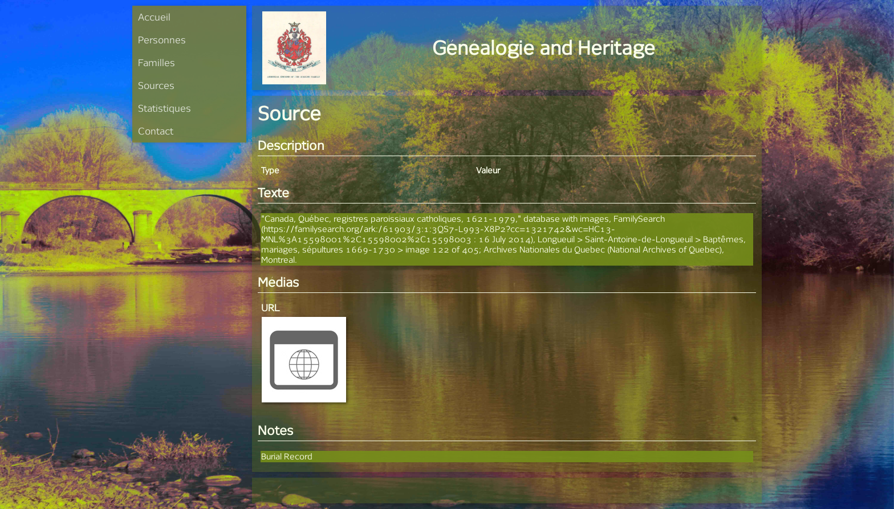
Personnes (162, 39)
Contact (155, 130)
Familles (156, 62)
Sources (156, 85)
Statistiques (164, 108)
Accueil (154, 16)
